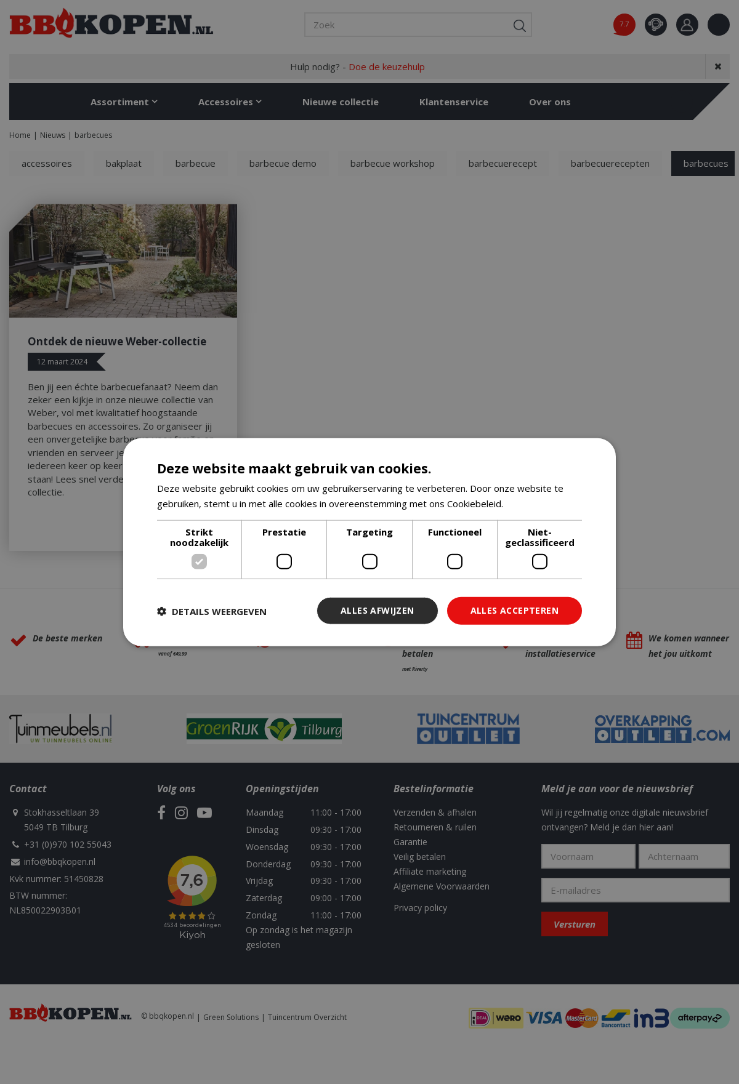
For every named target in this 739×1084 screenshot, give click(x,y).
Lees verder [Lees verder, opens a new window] (532, 503)
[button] (212, 610)
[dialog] (369, 542)
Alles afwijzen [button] (377, 610)
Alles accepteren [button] (514, 610)
